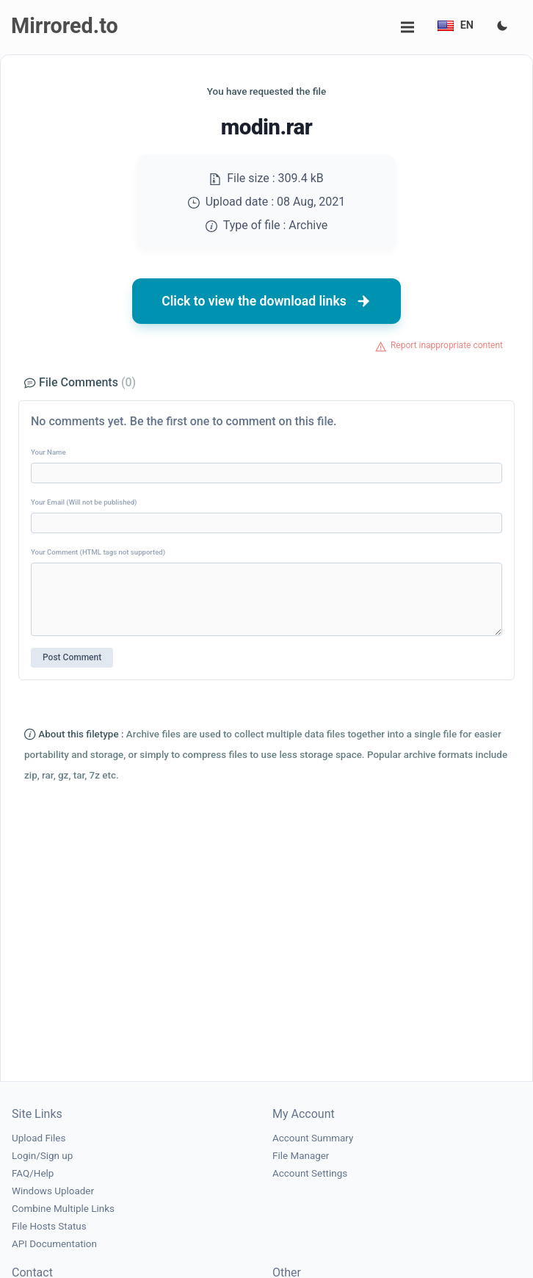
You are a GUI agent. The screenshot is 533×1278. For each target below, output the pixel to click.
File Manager (300, 1155)
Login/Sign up (42, 1155)
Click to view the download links (266, 301)
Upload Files (38, 1138)
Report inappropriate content (447, 345)
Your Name (48, 452)
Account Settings (309, 1173)
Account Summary (312, 1138)
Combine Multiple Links (63, 1208)
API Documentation (54, 1243)
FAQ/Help (33, 1173)
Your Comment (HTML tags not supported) (98, 552)
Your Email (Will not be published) (84, 502)
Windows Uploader (53, 1190)
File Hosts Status (49, 1226)
